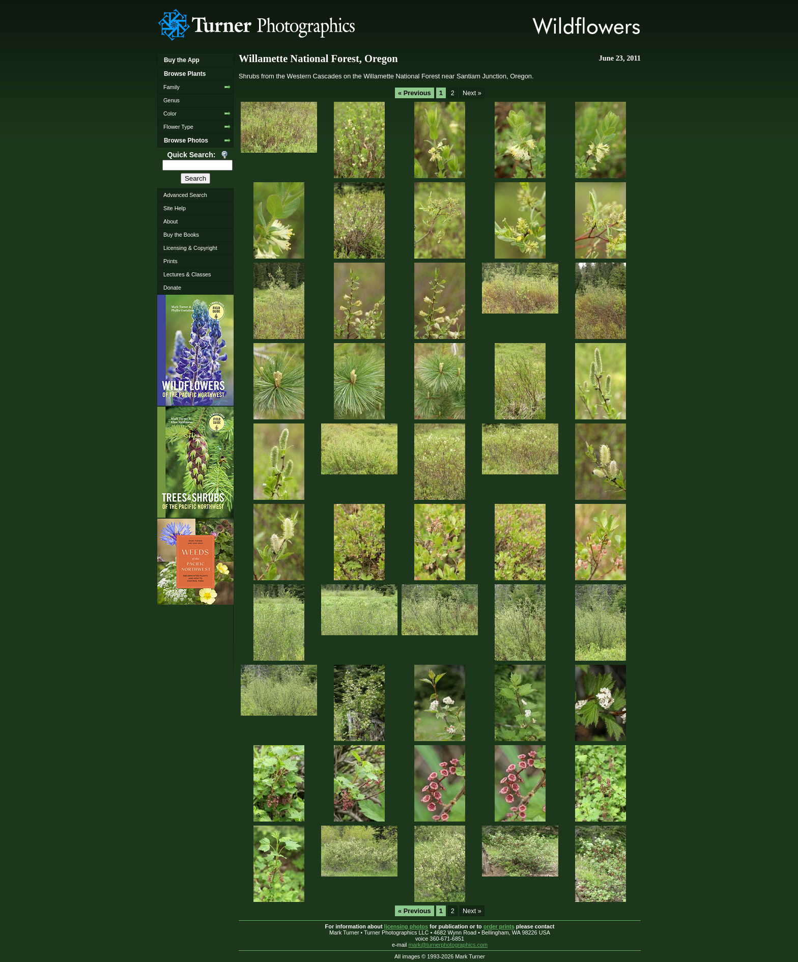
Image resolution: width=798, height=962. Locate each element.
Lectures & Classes (187, 274)
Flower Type (178, 127)
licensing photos (406, 926)
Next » (472, 93)
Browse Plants (185, 73)
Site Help (174, 208)
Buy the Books (181, 235)
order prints (499, 926)
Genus (171, 100)
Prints (170, 261)
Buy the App (182, 60)
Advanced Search (185, 195)
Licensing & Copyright (190, 248)
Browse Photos (186, 140)
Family (171, 87)
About (170, 221)
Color (170, 113)
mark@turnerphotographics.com (448, 945)
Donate (172, 288)
